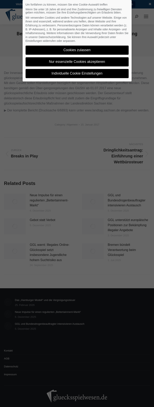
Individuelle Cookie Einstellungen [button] (77, 73)
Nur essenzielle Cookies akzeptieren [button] (77, 62)
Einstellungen (34, 40)
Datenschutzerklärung (52, 37)
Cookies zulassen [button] (77, 50)
